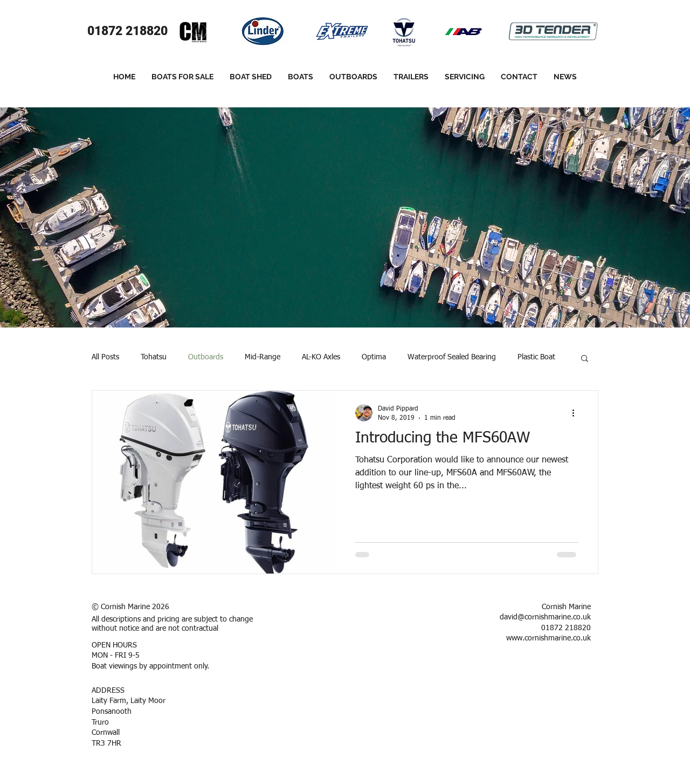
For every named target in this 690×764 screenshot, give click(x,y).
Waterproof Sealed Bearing (452, 357)
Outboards (205, 357)
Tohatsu (154, 357)
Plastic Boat (536, 357)
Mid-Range (262, 357)
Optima (374, 357)
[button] (584, 359)
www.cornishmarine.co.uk (548, 638)
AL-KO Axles (321, 357)
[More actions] (576, 412)
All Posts (105, 357)
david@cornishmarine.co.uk (545, 617)
